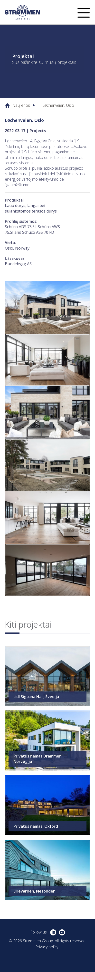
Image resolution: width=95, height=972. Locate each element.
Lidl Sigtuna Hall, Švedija (36, 696)
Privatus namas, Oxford (35, 826)
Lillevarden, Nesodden (34, 891)
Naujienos (21, 105)
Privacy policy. (47, 947)
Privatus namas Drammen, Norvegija (38, 758)
